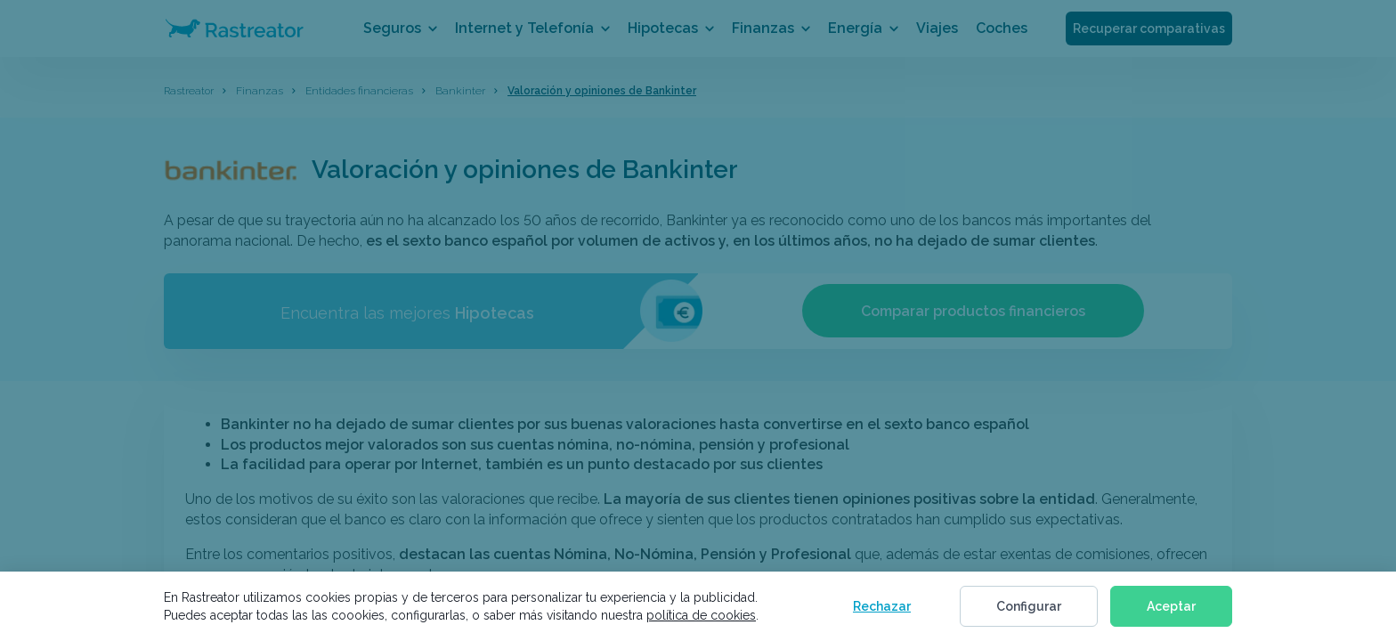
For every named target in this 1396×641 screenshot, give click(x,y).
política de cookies (701, 615)
